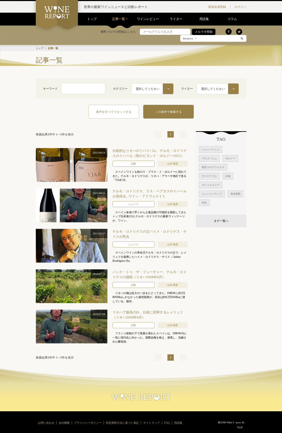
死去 (204, 202)
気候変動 (235, 193)
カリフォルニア (210, 184)
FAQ (167, 422)
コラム (232, 19)
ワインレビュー (148, 19)
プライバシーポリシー (88, 422)
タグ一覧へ (221, 221)
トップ (92, 19)
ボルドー (230, 158)
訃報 (227, 175)
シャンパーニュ (210, 149)
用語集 (204, 19)
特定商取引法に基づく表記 (122, 422)
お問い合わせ (46, 422)
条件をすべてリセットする (113, 111)
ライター (176, 19)
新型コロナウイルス (213, 167)
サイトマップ (151, 422)
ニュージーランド (212, 193)
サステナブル (209, 175)
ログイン (240, 7)
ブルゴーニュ (209, 158)
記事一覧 (118, 19)
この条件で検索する (168, 111)
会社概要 (64, 422)
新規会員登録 (217, 7)
